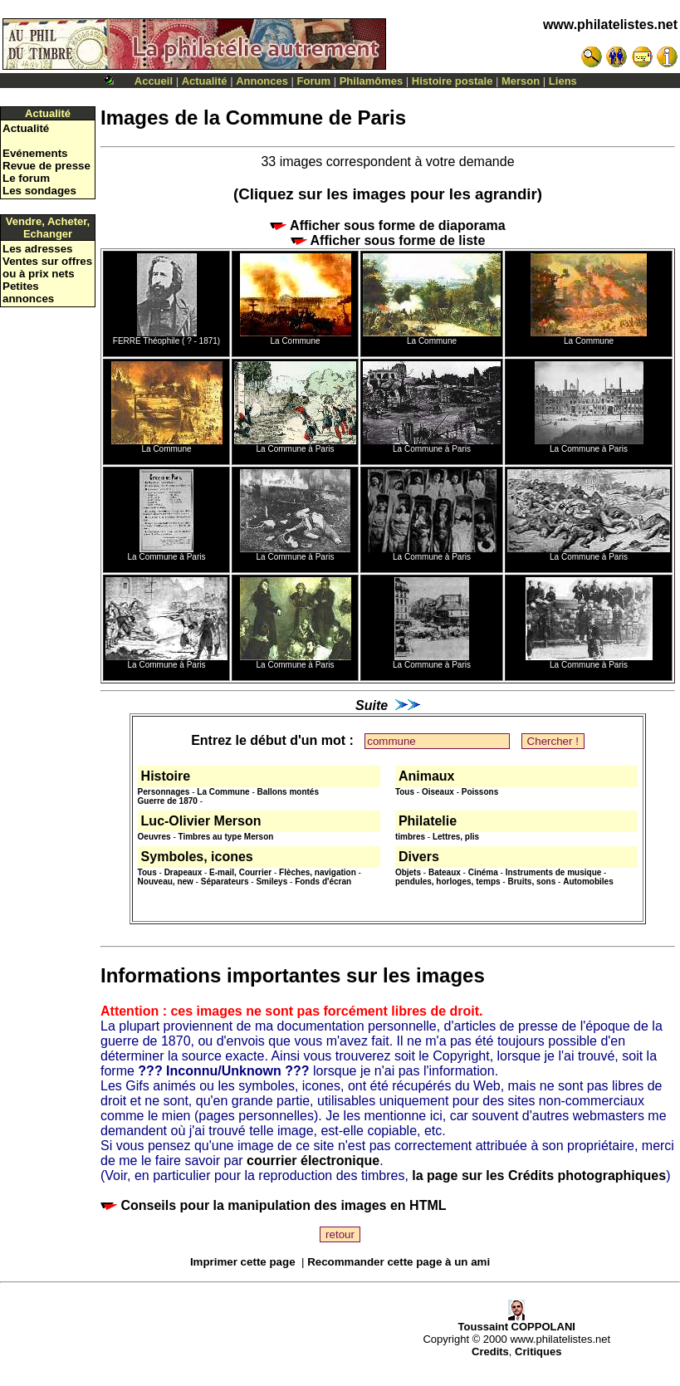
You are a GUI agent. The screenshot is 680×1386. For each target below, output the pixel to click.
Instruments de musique (554, 872)
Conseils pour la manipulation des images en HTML (273, 1205)
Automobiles (588, 881)
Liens (563, 81)
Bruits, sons (531, 881)
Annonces (262, 81)
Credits (490, 1351)
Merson (520, 81)
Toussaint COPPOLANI (516, 1321)
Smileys (271, 881)
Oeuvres (154, 836)
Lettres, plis (456, 836)
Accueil (154, 81)
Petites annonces (28, 292)
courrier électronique (313, 1160)
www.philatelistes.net (610, 24)
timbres (410, 836)
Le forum (26, 178)
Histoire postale (452, 81)
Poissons (480, 791)
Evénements (35, 153)
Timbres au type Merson (226, 836)
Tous (404, 791)
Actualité (204, 81)
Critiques (538, 1351)
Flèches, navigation (317, 872)
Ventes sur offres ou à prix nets (47, 267)
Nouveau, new (165, 881)
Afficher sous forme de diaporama (387, 225)
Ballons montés (288, 791)
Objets (408, 872)
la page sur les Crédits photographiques (539, 1175)
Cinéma (483, 872)
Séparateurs (225, 881)
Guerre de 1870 (168, 801)
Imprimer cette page (243, 1262)
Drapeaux (183, 872)
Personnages (164, 791)
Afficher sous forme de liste (388, 240)
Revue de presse (46, 165)
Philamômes (372, 81)
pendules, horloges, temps (448, 881)
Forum (313, 81)
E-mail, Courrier (240, 872)
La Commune (223, 791)
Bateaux (444, 872)
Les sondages (39, 190)
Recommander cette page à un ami (398, 1262)
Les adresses (37, 248)
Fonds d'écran (323, 881)
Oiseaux (438, 791)
